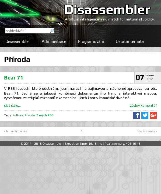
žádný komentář (143, 105)
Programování (91, 41)
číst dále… (12, 105)
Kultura (17, 115)
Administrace (54, 41)
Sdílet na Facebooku (136, 115)
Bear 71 (13, 77)
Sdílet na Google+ (153, 115)
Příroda (29, 115)
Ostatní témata (130, 41)
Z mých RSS (45, 115)
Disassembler (107, 9)
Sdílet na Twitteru (144, 115)
